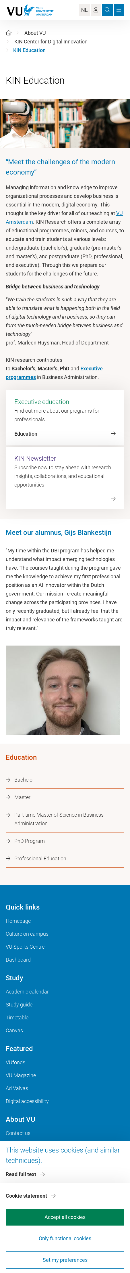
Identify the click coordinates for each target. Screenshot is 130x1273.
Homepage (18, 921)
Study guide (19, 1005)
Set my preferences (65, 1260)
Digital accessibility (27, 1101)
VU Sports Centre (25, 947)
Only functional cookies (65, 1238)
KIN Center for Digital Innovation (51, 42)
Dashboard (18, 960)
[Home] (8, 33)
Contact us (18, 1133)
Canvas (14, 1030)
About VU (35, 33)
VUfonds (15, 1062)
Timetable (17, 1017)
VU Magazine (21, 1075)
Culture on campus (27, 934)
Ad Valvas (17, 1088)
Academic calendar (27, 992)
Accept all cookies (65, 1217)
